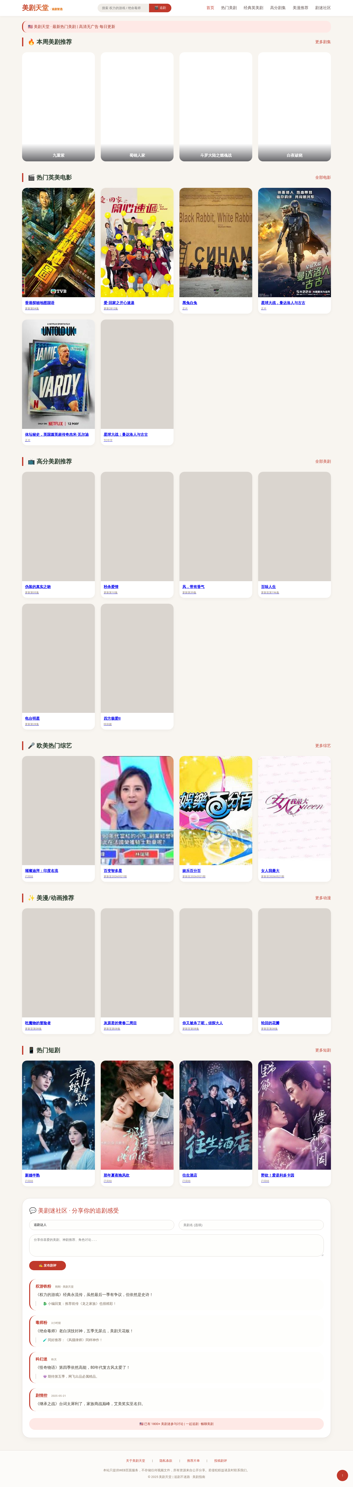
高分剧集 (278, 7)
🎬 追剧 (160, 8)
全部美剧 (323, 461)
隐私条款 (166, 1460)
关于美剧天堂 (135, 1460)
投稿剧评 (220, 1460)
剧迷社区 (323, 7)
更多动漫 (323, 898)
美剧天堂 (42, 8)
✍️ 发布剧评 (48, 1265)
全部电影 (323, 177)
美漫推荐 (300, 7)
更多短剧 (323, 1050)
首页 (210, 7)
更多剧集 (323, 41)
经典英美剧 (253, 7)
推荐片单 (193, 1460)
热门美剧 (229, 7)
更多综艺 (323, 745)
